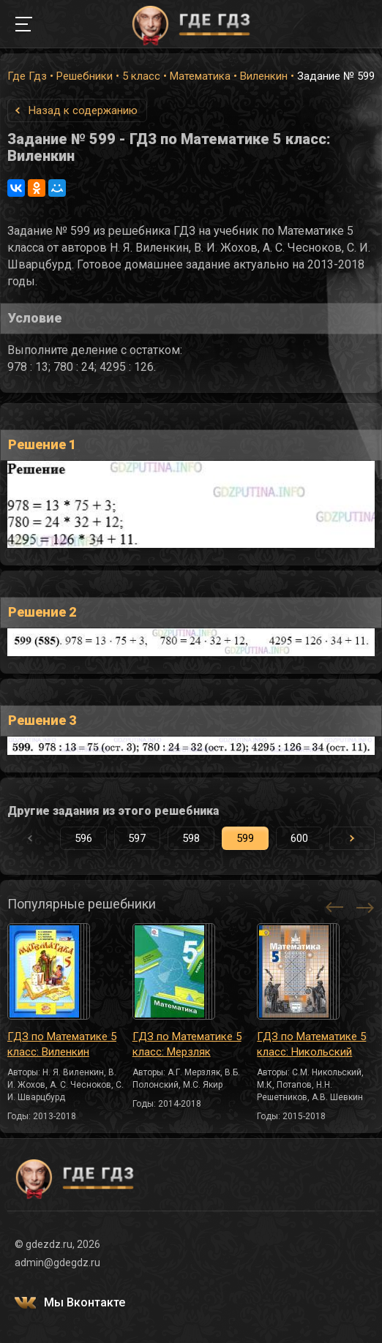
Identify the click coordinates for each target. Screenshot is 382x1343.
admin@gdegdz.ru (57, 1262)
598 (191, 838)
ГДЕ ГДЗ (191, 24)
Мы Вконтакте (84, 1302)
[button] (352, 838)
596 (83, 838)
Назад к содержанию (83, 110)
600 (299, 838)
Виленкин (264, 76)
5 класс (141, 76)
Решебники (84, 76)
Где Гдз (27, 76)
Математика (200, 76)
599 (245, 838)
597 (137, 838)
